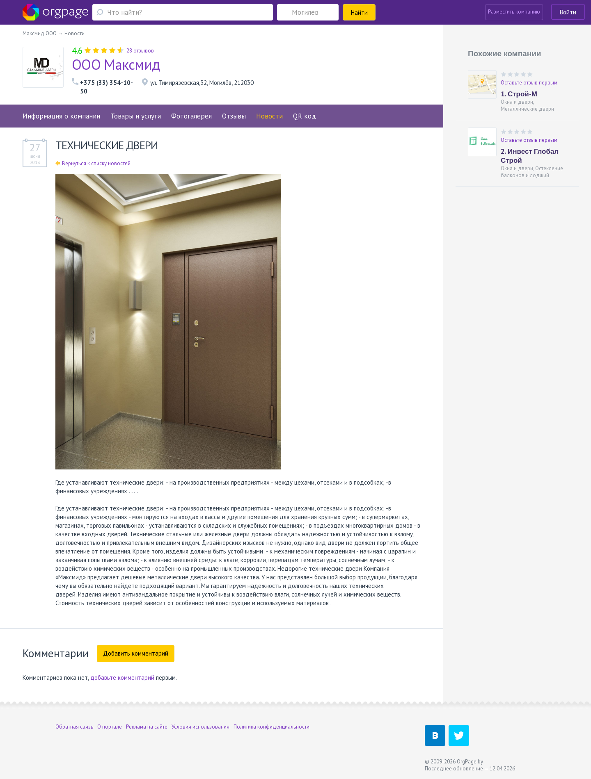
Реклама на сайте (146, 726)
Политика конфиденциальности (271, 726)
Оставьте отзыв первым (529, 82)
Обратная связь (74, 726)
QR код (304, 116)
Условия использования (200, 726)
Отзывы (234, 116)
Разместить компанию (514, 11)
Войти (568, 12)
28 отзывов (140, 50)
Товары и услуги (135, 116)
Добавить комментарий (135, 653)
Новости (269, 116)
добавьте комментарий (122, 677)
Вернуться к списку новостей (93, 163)
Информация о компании (61, 116)
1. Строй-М (519, 93)
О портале (109, 726)
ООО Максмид (116, 64)
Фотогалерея (191, 116)
